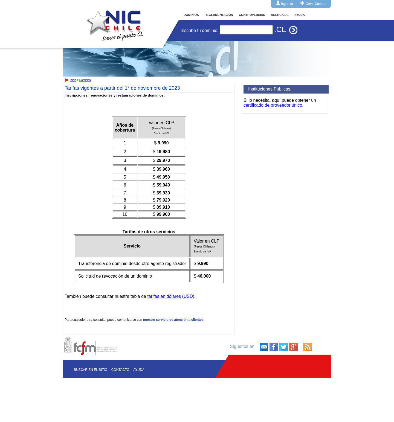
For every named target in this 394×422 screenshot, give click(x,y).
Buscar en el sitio (90, 370)
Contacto (120, 370)
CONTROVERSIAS (252, 14)
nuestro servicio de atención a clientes (173, 320)
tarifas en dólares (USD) (170, 296)
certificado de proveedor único (273, 105)
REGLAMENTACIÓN (219, 14)
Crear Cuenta (315, 4)
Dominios (85, 80)
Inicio (115, 20)
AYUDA (299, 14)
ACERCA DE (280, 14)
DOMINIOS (191, 14)
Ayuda (138, 370)
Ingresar (287, 4)
